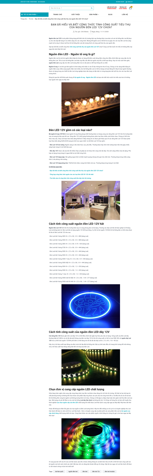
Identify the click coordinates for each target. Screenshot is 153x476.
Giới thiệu (76, 14)
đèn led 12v (96, 471)
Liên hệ (125, 14)
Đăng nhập (120, 2)
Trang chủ (57, 14)
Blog (110, 14)
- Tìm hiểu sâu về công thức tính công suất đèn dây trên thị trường (70, 178)
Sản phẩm (94, 14)
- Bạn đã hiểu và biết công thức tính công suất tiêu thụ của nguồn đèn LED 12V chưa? (76, 170)
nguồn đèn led (72, 471)
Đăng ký (129, 2)
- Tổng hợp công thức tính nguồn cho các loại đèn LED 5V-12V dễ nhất (71, 174)
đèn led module (109, 471)
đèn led (85, 471)
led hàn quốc (59, 471)
